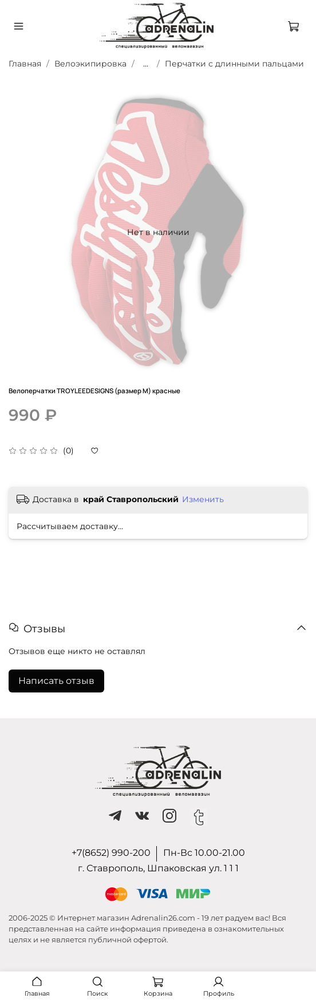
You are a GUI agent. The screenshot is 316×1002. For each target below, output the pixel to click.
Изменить (203, 499)
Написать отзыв (56, 680)
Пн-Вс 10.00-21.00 (204, 852)
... (145, 63)
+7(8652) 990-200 (111, 852)
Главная (25, 63)
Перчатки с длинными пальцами (234, 63)
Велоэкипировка (90, 63)
